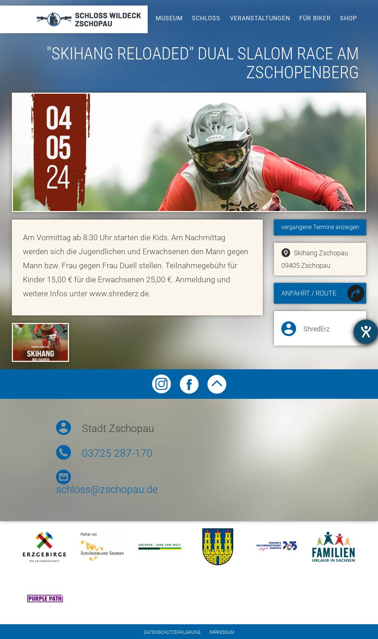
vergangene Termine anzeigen (320, 227)
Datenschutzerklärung (172, 632)
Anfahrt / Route (322, 294)
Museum (169, 18)
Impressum (221, 632)
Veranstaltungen (260, 18)
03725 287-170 (117, 453)
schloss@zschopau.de (107, 489)
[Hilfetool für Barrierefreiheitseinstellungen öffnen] (366, 332)
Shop (348, 18)
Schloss (206, 18)
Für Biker (315, 18)
